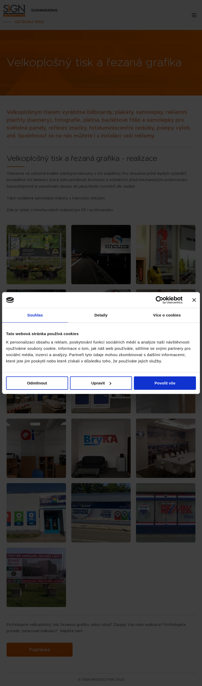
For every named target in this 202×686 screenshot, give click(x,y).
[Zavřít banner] (194, 300)
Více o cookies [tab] (167, 315)
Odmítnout (37, 383)
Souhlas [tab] (35, 315)
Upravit (101, 383)
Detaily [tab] (101, 315)
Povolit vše (165, 383)
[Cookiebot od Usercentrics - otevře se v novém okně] (160, 300)
